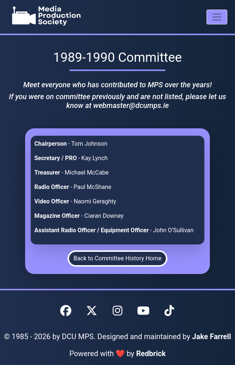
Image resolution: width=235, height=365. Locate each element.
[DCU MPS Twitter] (91, 311)
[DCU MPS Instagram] (117, 311)
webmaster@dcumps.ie (131, 105)
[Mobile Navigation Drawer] (217, 17)
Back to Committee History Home (117, 258)
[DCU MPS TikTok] (169, 311)
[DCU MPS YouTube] (143, 311)
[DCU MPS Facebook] (65, 311)
